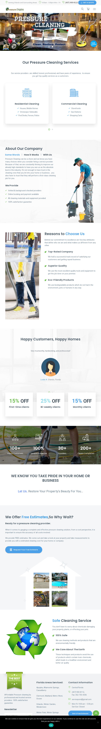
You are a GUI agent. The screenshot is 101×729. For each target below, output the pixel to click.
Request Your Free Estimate (24, 549)
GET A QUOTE (87, 3)
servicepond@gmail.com (81, 699)
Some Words (12, 154)
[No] (98, 722)
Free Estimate (50, 36)
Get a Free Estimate (80, 713)
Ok (51, 725)
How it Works (31, 154)
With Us (47, 154)
